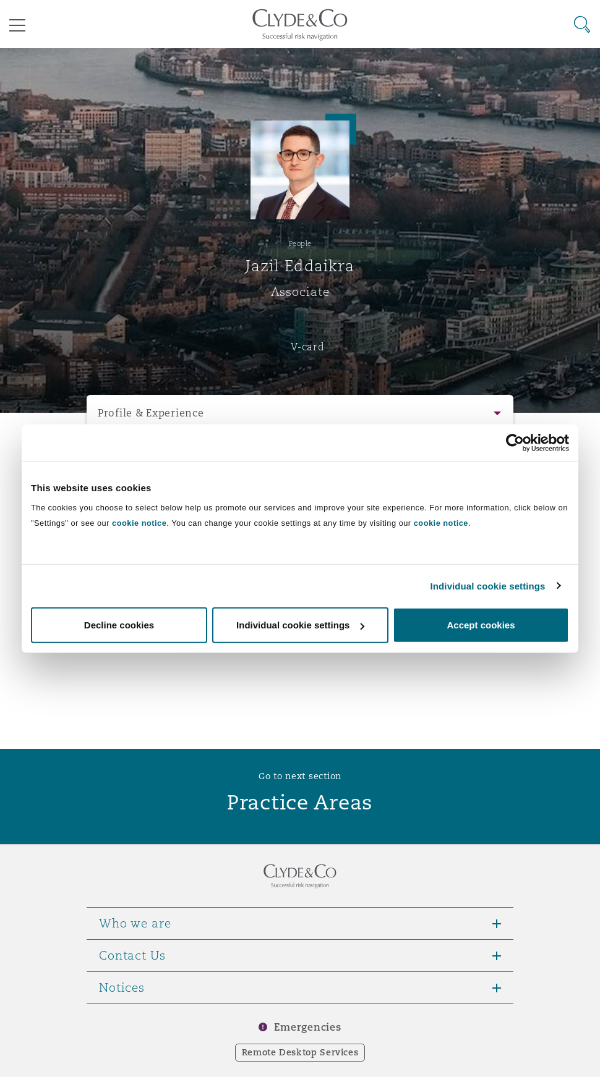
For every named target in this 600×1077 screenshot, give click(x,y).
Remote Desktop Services (300, 1052)
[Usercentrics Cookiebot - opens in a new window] (515, 442)
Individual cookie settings (488, 585)
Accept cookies (481, 625)
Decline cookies (119, 625)
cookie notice (139, 523)
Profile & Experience (151, 413)
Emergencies (307, 1027)
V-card (307, 346)
